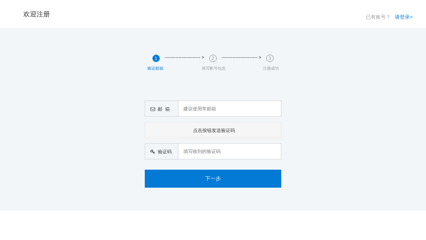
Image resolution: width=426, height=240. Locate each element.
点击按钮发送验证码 (214, 130)
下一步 (213, 178)
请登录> (404, 17)
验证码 (160, 151)
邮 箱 (159, 109)
